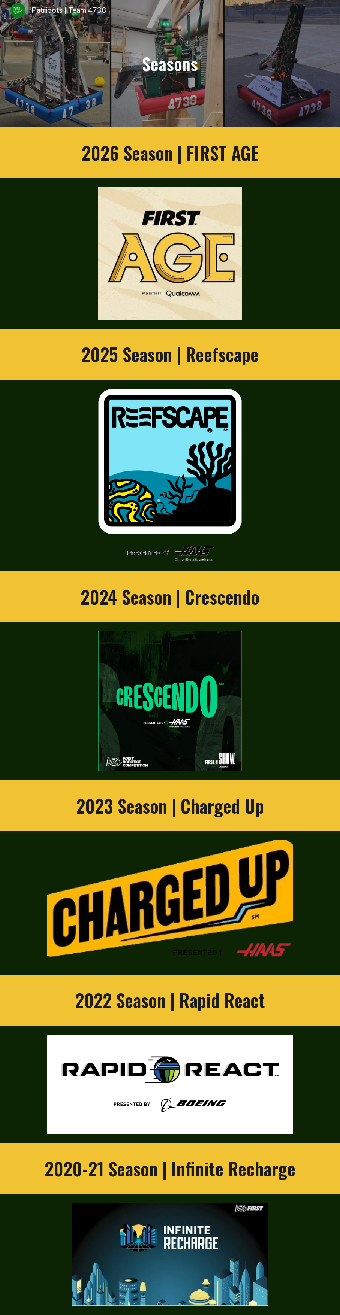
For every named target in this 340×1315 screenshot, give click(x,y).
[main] (169, 64)
